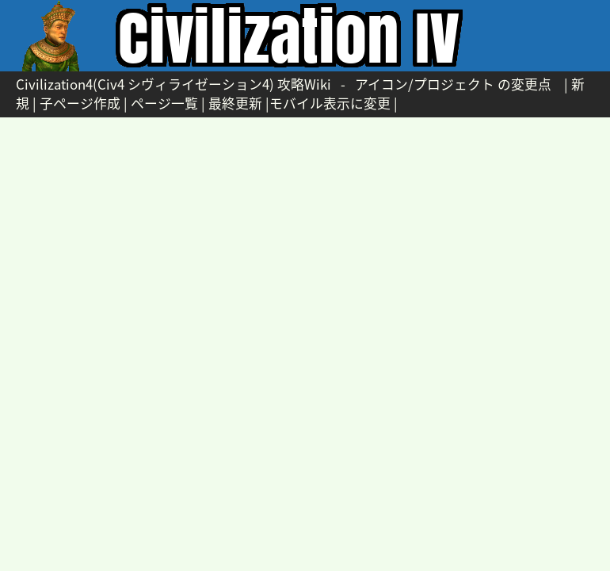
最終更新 (235, 103)
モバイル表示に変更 (330, 103)
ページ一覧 (164, 103)
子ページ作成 (80, 103)
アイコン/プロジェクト (424, 84)
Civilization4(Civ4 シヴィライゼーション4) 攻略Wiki (173, 84)
